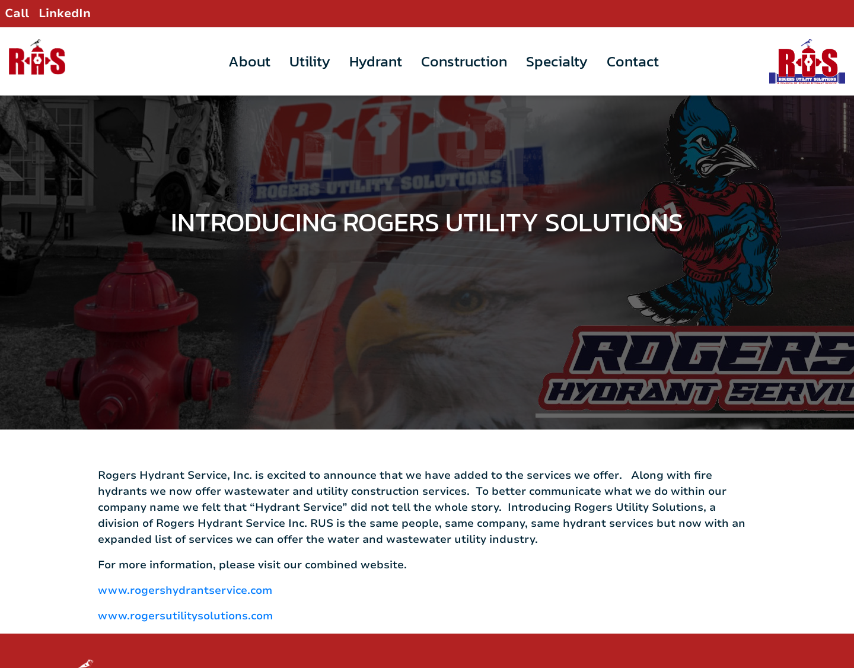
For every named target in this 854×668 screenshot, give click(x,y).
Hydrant (375, 61)
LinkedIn (65, 13)
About (249, 61)
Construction (464, 61)
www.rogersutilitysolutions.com (185, 585)
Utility (309, 61)
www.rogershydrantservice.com (185, 560)
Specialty (557, 61)
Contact (633, 61)
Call (17, 13)
